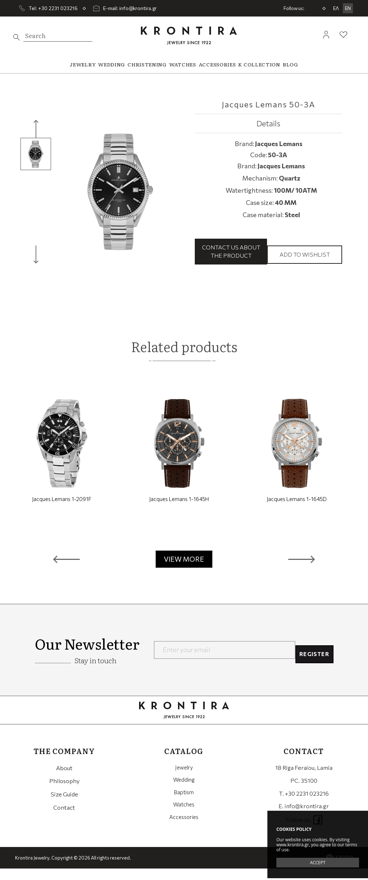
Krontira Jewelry (188, 35)
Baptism (184, 804)
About (64, 778)
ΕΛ (336, 8)
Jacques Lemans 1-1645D (297, 510)
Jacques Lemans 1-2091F (61, 510)
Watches (184, 817)
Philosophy (64, 791)
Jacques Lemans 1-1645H (179, 510)
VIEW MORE (184, 570)
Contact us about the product (231, 257)
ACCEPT (317, 863)
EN (348, 8)
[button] (66, 570)
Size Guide (64, 804)
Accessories (183, 830)
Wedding (184, 791)
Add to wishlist (304, 260)
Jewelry (184, 778)
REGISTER (311, 661)
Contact (64, 817)
